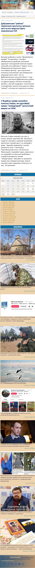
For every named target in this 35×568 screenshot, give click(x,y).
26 (28, 191)
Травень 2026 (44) (8, 204)
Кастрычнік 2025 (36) (9, 217)
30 (13, 194)
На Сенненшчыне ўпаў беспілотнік (13, 383)
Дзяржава (14, 93)
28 (3, 194)
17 (18, 189)
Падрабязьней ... (25, 93)
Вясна (12, 8)
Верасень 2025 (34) (9, 219)
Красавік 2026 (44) (8, 206)
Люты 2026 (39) (8, 209)
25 (23, 191)
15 (8, 189)
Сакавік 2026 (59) (8, 207)
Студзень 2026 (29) (9, 211)
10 (18, 186)
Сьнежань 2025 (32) (9, 213)
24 (18, 191)
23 (13, 191)
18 (23, 189)
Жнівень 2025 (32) (8, 220)
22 (8, 191)
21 (3, 191)
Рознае (13, 170)
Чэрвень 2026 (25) (8, 202)
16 (13, 189)
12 (28, 186)
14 (3, 189)
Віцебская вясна (15, 557)
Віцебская (10, 2)
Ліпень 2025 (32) (8, 222)
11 (23, 186)
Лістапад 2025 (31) (9, 215)
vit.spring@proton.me (7, 560)
